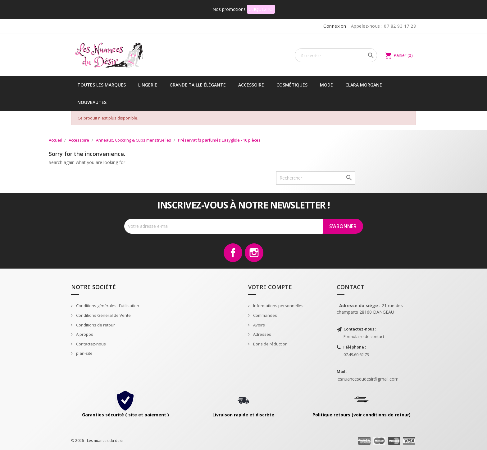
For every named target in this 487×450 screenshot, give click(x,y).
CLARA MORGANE (363, 85)
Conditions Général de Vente (103, 315)
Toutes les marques (101, 85)
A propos (84, 334)
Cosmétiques (291, 85)
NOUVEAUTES (92, 102)
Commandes (264, 315)
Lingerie (147, 85)
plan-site (84, 353)
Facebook (233, 252)
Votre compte (270, 287)
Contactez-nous (90, 344)
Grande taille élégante (198, 85)
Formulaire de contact (364, 336)
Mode (326, 85)
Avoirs (258, 325)
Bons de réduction (270, 344)
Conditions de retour (95, 325)
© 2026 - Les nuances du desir (97, 440)
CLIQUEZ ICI (260, 9)
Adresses (261, 334)
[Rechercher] (336, 55)
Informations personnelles (277, 305)
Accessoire (251, 85)
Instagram (254, 252)
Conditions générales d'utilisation (107, 305)
